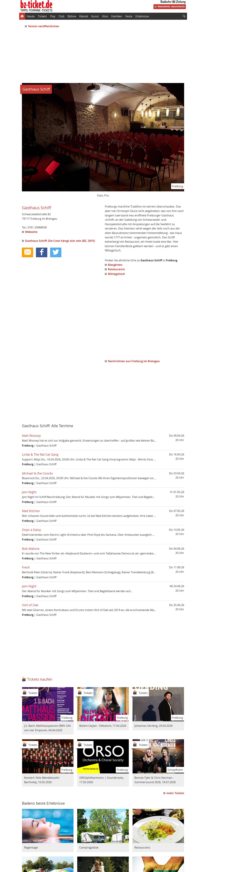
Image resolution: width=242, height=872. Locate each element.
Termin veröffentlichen (44, 26)
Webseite (31, 232)
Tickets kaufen (39, 679)
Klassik (83, 16)
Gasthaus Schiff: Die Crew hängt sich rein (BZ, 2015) (60, 241)
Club (61, 16)
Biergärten (115, 265)
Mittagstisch (116, 274)
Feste (128, 16)
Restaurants (116, 269)
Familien (116, 16)
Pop (52, 16)
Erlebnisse (142, 16)
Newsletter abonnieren (171, 6)
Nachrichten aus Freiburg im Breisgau (134, 361)
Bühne (72, 16)
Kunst (95, 16)
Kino (105, 16)
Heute (31, 16)
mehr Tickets (175, 793)
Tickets (42, 16)
